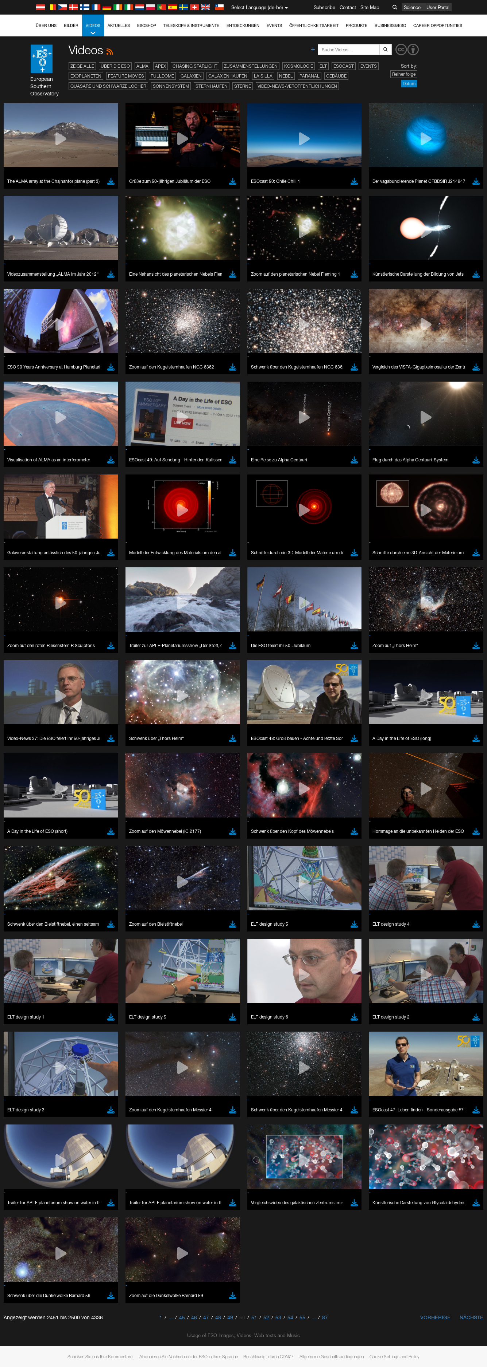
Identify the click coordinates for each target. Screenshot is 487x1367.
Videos (93, 29)
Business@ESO (390, 25)
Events (274, 25)
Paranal (309, 76)
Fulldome (162, 76)
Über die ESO (115, 66)
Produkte (356, 25)
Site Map (369, 7)
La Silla (263, 76)
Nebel (286, 76)
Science (412, 7)
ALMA (142, 66)
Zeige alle (82, 66)
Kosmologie (298, 66)
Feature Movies (126, 76)
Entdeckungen (243, 25)
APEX (160, 66)
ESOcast (343, 66)
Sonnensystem (171, 86)
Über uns (46, 25)
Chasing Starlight (195, 66)
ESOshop (146, 25)
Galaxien (191, 76)
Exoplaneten (85, 76)
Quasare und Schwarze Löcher (108, 86)
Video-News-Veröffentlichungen (297, 86)
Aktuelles (119, 25)
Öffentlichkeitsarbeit (314, 25)
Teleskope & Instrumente (191, 25)
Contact (348, 7)
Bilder (71, 25)
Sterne (242, 86)
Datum (409, 83)
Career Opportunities (437, 25)
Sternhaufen (212, 86)
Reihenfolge (404, 74)
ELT (323, 66)
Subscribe (324, 7)
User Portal (437, 7)
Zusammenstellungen (251, 66)
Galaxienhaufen (227, 76)
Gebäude (336, 76)
